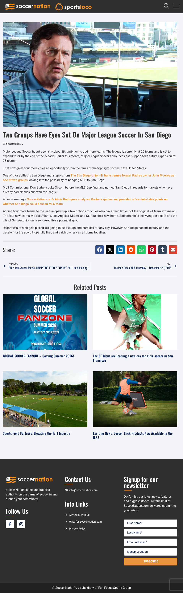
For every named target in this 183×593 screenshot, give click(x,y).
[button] (99, 249)
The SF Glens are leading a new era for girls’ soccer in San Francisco (133, 358)
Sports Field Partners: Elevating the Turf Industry (36, 433)
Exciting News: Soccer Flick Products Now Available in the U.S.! (133, 435)
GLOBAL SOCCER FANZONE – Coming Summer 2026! (38, 355)
